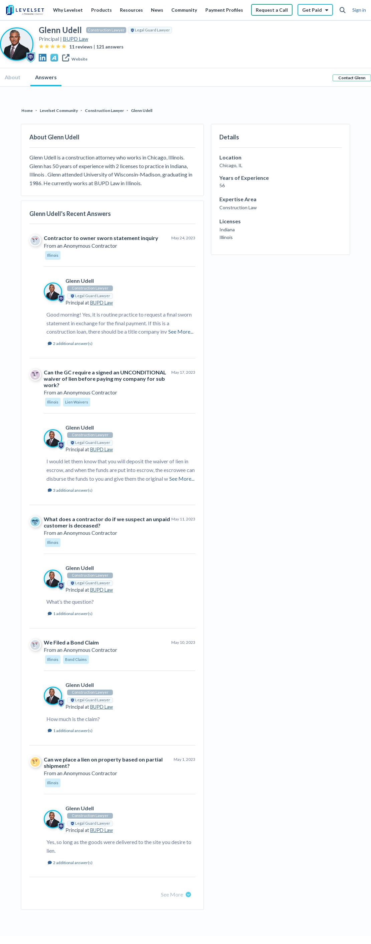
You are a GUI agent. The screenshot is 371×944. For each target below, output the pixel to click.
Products (101, 10)
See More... (180, 331)
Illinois (52, 255)
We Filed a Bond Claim (71, 642)
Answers (46, 77)
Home (27, 110)
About (12, 77)
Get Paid (315, 10)
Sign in (359, 10)
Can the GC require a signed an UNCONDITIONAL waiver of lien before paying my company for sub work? (105, 378)
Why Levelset (68, 10)
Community (184, 10)
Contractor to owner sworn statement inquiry (101, 238)
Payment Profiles (224, 10)
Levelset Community (59, 110)
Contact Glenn (351, 77)
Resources (131, 10)
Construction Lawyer (106, 30)
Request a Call (272, 10)
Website (74, 59)
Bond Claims (76, 659)
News (157, 10)
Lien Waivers (76, 402)
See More (176, 894)
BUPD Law (75, 38)
